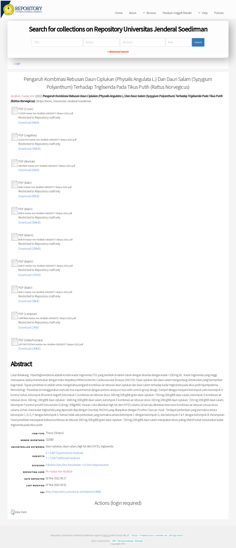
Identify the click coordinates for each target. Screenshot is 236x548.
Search (198, 42)
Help (205, 13)
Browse (151, 13)
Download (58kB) (28, 301)
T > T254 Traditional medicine (63, 458)
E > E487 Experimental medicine (64, 453)
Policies (219, 13)
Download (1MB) (28, 327)
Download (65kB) (28, 170)
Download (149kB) (29, 348)
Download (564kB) (29, 222)
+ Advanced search (118, 52)
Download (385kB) (29, 149)
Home (119, 13)
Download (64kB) (28, 122)
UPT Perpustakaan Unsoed (127, 540)
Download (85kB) (28, 196)
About (132, 13)
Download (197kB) (29, 275)
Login (17, 63)
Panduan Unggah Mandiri (177, 13)
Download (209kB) (29, 249)
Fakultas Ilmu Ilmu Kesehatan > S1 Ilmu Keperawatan (77, 465)
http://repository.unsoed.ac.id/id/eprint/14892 (73, 492)
